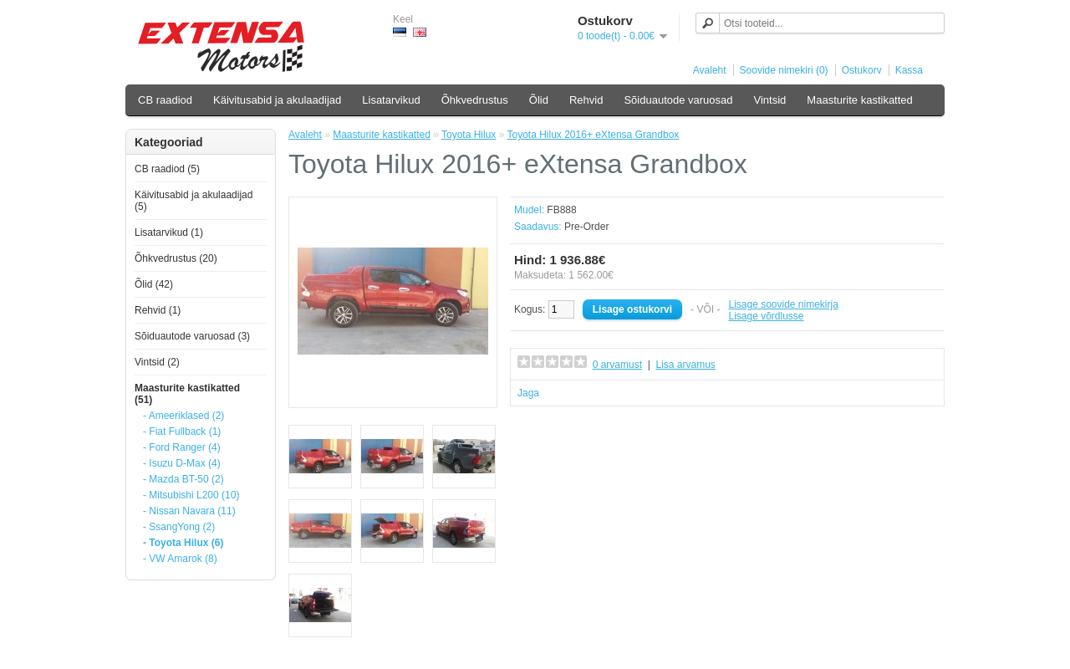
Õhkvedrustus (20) (176, 258)
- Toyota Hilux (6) (183, 543)
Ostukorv (862, 70)
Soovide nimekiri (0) (784, 70)
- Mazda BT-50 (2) (183, 479)
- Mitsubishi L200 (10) (191, 495)
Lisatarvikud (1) (169, 232)
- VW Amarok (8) (180, 558)
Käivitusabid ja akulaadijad (277, 100)
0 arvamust (617, 364)
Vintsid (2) (157, 362)
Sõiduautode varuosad (678, 100)
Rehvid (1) (158, 310)
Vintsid (770, 100)
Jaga (528, 393)
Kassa (909, 70)
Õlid (538, 100)
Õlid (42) (154, 284)
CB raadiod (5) (167, 169)
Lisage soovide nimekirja (783, 304)
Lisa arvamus (685, 364)
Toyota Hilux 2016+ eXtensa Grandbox (593, 134)
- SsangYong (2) (179, 527)
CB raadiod (165, 100)
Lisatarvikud (391, 100)
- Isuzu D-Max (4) (182, 463)
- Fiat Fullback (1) (182, 431)
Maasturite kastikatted (859, 100)
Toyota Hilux (468, 134)
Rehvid (586, 100)
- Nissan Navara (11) (189, 511)
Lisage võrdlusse (765, 316)
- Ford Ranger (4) (182, 447)
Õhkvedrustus (474, 100)
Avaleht (709, 70)
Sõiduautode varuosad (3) (192, 336)
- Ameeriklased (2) (183, 415)
